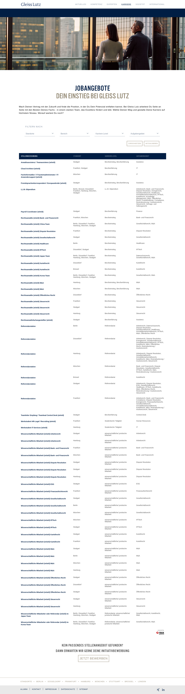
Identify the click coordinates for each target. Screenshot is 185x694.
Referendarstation (28, 326)
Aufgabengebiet (142, 156)
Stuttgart (114, 681)
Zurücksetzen (134, 143)
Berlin (39, 681)
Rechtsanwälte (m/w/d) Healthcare (35, 244)
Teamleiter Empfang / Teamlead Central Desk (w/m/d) (42, 415)
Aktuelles (80, 4)
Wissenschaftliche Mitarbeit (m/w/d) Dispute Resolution (43, 463)
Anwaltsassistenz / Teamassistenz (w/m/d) (38, 162)
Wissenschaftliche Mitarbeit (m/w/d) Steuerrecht (40, 599)
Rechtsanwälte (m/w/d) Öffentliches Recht (38, 295)
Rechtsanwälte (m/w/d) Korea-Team (35, 276)
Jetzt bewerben (94, 658)
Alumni (24, 689)
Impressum (51, 689)
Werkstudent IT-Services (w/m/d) (34, 428)
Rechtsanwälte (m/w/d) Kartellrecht (35, 263)
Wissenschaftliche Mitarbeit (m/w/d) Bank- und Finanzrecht (45, 448)
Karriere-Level (111, 156)
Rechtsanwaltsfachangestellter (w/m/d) (37, 320)
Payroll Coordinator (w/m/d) (32, 212)
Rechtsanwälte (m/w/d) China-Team (35, 224)
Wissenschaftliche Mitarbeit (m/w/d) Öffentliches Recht (43, 578)
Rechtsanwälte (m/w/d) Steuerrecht (35, 301)
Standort (77, 156)
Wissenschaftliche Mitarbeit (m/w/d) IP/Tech (39, 520)
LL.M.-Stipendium (28, 189)
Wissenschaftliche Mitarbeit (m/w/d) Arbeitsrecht (41, 434)
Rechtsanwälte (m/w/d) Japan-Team (35, 256)
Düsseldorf (54, 681)
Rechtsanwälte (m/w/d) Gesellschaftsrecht (38, 238)
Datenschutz (68, 689)
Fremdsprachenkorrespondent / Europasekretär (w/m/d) (43, 183)
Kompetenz (96, 4)
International (157, 4)
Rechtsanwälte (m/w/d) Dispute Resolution (38, 231)
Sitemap (84, 689)
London (142, 681)
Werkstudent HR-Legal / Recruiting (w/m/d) (38, 421)
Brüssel (129, 681)
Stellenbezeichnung (29, 156)
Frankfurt (71, 681)
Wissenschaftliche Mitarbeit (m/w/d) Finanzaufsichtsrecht (44, 491)
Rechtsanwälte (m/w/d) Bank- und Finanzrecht (39, 218)
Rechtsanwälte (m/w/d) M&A (32, 283)
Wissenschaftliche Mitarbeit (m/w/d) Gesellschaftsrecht (43, 499)
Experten (112, 4)
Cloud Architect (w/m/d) (30, 169)
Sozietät (140, 4)
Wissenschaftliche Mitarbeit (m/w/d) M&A (37, 549)
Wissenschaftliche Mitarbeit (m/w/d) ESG (37, 484)
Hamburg (86, 681)
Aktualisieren (151, 143)
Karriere (126, 4)
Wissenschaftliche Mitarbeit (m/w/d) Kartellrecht (40, 535)
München (100, 681)
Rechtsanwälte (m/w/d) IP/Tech (33, 250)
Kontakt (36, 689)
